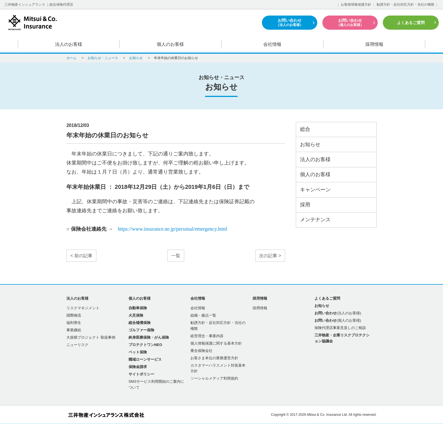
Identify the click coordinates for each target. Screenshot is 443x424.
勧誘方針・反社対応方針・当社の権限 (405, 5)
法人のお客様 (68, 44)
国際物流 (73, 315)
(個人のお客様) (337, 320)
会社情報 (272, 44)
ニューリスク (77, 345)
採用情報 (374, 44)
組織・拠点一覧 (203, 315)
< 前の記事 (81, 255)
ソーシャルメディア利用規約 (214, 378)
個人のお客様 (170, 44)
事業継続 (73, 330)
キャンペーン (315, 189)
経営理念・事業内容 (206, 336)
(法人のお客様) (337, 313)
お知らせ (310, 144)
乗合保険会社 (201, 351)
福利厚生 (73, 323)
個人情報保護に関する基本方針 (216, 343)
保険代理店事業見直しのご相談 (340, 328)
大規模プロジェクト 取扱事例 (90, 337)
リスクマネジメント (82, 308)
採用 (305, 204)
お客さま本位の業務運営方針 (214, 358)
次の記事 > (270, 255)
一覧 (175, 255)
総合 (305, 129)
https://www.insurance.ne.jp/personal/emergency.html (172, 229)
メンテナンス (315, 219)
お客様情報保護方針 (356, 5)
